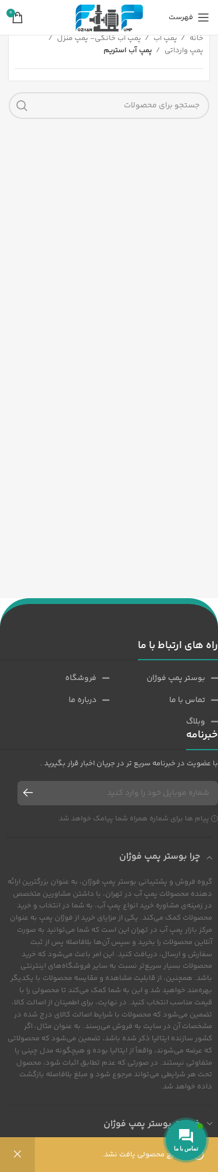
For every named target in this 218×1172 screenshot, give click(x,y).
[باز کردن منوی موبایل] (189, 17)
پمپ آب (164, 38)
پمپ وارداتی (183, 50)
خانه (195, 38)
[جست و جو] (109, 105)
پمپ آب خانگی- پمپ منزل (98, 38)
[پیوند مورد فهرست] (163, 678)
